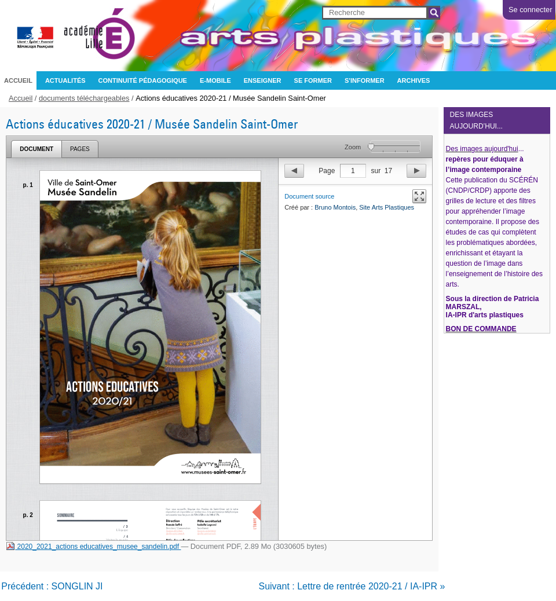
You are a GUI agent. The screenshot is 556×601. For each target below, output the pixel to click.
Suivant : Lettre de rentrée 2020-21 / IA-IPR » (351, 586)
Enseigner (262, 80)
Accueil (18, 80)
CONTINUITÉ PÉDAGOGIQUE (142, 80)
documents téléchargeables (84, 98)
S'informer (365, 80)
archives (413, 80)
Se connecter (530, 9)
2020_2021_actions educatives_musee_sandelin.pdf (93, 547)
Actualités (65, 80)
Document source (309, 196)
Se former (313, 80)
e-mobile (215, 80)
